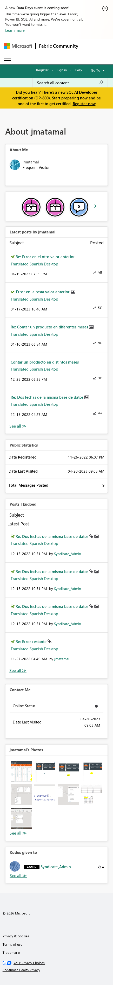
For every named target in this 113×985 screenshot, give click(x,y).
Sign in (62, 70)
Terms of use (12, 944)
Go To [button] (95, 70)
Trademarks (12, 952)
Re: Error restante (32, 641)
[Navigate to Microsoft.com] (18, 46)
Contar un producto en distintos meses (45, 362)
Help (78, 70)
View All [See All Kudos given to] (18, 876)
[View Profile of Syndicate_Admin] (67, 553)
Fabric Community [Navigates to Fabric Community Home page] (58, 46)
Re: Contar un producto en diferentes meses (50, 326)
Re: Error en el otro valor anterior (45, 256)
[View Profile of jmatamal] (61, 658)
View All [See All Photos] (18, 833)
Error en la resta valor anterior (43, 291)
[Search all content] (70, 83)
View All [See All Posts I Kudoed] (17, 670)
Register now (84, 103)
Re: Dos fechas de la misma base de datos (47, 397)
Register (42, 70)
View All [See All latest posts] (17, 426)
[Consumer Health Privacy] (57, 970)
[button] (21, 771)
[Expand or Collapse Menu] (7, 58)
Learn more (15, 30)
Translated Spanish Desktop (34, 263)
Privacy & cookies (16, 936)
